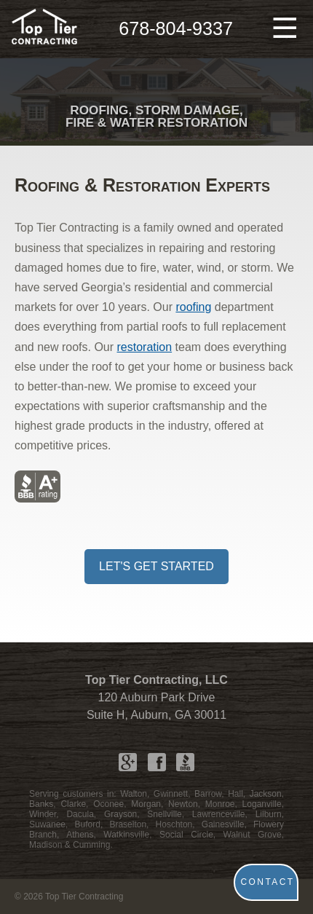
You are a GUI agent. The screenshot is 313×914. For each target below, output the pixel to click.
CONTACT (268, 882)
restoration (145, 347)
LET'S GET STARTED (156, 566)
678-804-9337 (176, 28)
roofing (193, 307)
